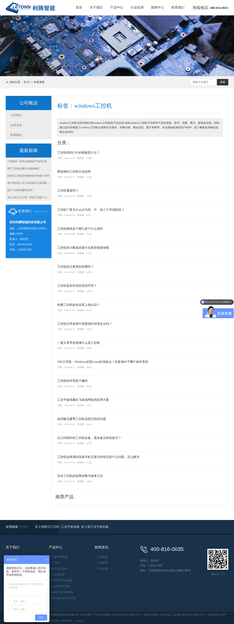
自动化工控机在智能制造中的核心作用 (28, 175)
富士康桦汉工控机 (47, 526)
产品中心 (116, 7)
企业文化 (16, 125)
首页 (79, 7)
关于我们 (96, 7)
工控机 (114, 614)
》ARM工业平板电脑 (61, 592)
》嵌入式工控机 (58, 568)
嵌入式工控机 (127, 614)
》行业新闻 (101, 562)
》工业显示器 (57, 574)
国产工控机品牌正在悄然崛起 (23, 168)
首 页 (27, 82)
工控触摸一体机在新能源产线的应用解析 (29, 161)
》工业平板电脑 (58, 556)
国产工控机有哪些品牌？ (20, 190)
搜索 (222, 82)
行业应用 (137, 7)
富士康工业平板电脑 (94, 526)
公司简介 (16, 115)
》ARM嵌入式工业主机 (62, 598)
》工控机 (54, 562)
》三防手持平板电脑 (61, 580)
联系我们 (177, 7)
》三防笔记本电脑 (59, 586)
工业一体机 (142, 614)
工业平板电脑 (70, 526)
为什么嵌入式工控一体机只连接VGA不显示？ (29, 197)
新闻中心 (157, 7)
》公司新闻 (101, 556)
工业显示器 (178, 614)
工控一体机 (206, 614)
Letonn (79, 620)
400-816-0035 (219, 8)
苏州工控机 (192, 614)
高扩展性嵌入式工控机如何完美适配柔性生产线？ (29, 182)
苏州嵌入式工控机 (160, 614)
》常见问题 (101, 568)
